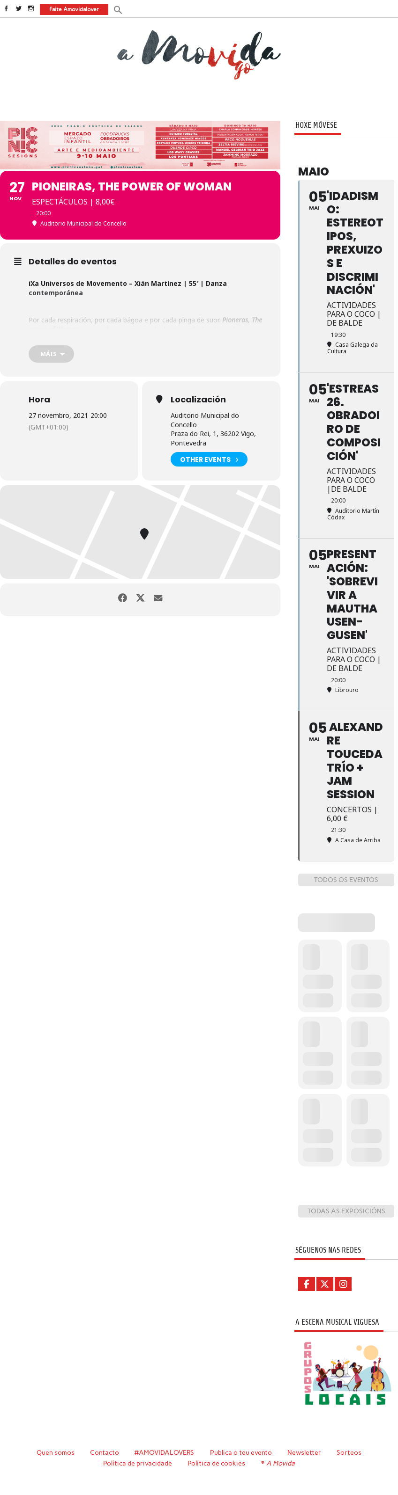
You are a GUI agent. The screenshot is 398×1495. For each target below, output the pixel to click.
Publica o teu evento (241, 1452)
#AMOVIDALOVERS (165, 1452)
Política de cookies (217, 1462)
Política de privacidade (138, 1462)
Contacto (104, 1452)
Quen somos (55, 1452)
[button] (117, 9)
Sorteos (350, 1452)
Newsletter (305, 1452)
